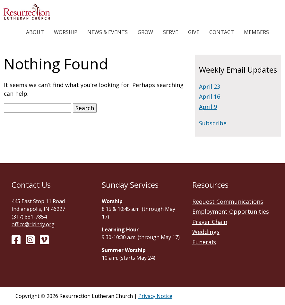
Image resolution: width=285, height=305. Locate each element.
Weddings (206, 232)
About (35, 32)
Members (256, 32)
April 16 (209, 96)
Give (193, 32)
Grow (145, 32)
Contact (221, 32)
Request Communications (227, 201)
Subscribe (213, 123)
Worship (65, 32)
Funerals (204, 242)
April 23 (209, 86)
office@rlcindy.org (33, 224)
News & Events (107, 32)
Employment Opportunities (230, 211)
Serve (170, 32)
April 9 (208, 107)
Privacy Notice (155, 296)
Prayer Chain (209, 222)
